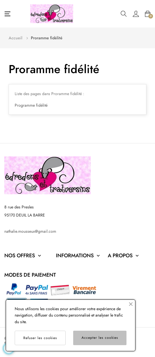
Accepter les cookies (100, 337)
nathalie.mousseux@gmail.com (30, 231)
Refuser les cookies (40, 338)
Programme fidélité (31, 105)
